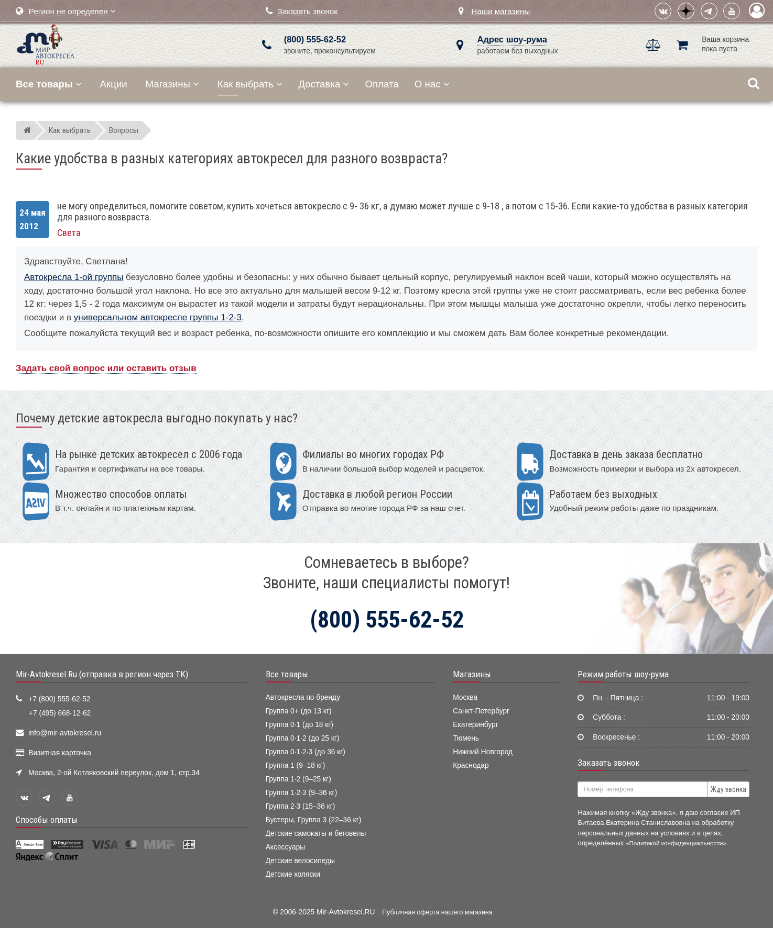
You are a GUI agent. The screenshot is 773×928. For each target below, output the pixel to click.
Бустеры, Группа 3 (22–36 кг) (314, 820)
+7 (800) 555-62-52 (59, 699)
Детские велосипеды (300, 861)
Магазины (173, 84)
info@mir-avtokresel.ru (64, 733)
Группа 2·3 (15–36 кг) (300, 806)
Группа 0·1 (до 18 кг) (299, 725)
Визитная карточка (59, 753)
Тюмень (466, 738)
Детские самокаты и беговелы (316, 833)
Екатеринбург (475, 725)
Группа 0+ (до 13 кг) (299, 711)
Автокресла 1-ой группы (73, 277)
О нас (432, 84)
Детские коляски (293, 874)
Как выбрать (249, 84)
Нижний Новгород (483, 752)
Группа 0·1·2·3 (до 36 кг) (305, 752)
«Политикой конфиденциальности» (676, 843)
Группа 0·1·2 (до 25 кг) (303, 738)
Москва (465, 697)
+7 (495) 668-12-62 (60, 713)
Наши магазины (500, 11)
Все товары (287, 674)
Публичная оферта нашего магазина (437, 912)
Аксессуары (286, 847)
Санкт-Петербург (481, 711)
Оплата (381, 84)
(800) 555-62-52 (315, 39)
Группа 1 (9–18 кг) (295, 765)
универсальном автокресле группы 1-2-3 (158, 317)
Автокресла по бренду (303, 697)
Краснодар (471, 765)
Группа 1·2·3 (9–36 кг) (301, 793)
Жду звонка (728, 789)
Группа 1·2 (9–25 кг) (298, 779)
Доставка (323, 84)
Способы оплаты (47, 819)
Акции (113, 84)
